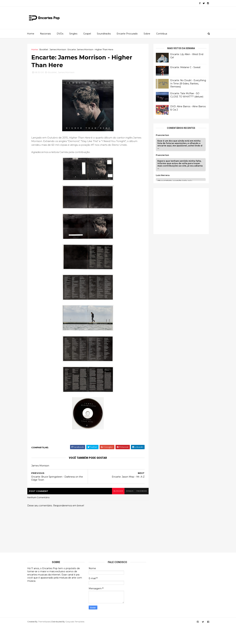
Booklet (44, 49)
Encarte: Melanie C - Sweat (185, 67)
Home (30, 33)
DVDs (60, 33)
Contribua (161, 33)
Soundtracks (104, 33)
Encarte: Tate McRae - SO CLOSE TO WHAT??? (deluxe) (186, 95)
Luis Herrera (162, 175)
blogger (118, 491)
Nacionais (45, 33)
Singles (73, 33)
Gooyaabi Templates (74, 621)
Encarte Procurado (127, 33)
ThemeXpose (44, 621)
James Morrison (58, 49)
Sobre (147, 33)
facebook (142, 491)
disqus (129, 491)
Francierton (162, 135)
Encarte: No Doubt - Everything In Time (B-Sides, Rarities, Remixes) (188, 83)
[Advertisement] (180, 210)
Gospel (87, 33)
